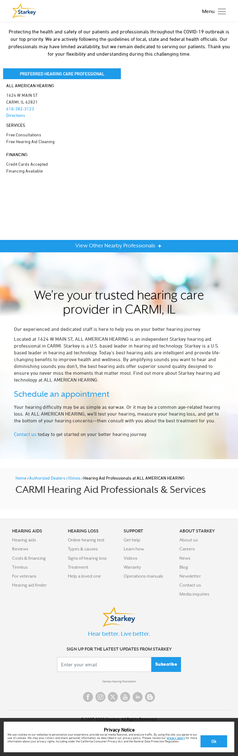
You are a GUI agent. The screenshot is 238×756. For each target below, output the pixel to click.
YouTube (125, 697)
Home (21, 478)
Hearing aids (24, 539)
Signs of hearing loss (87, 558)
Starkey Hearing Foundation (119, 681)
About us (188, 539)
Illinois (75, 478)
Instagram (100, 697)
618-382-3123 (20, 108)
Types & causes (83, 548)
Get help (132, 539)
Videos (130, 558)
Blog (183, 567)
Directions (15, 115)
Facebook (88, 697)
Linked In (138, 697)
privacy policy (176, 738)
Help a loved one (84, 576)
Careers (187, 548)
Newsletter (190, 576)
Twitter (113, 697)
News (184, 558)
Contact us (25, 434)
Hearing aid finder (29, 585)
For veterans (24, 576)
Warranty (132, 567)
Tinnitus (20, 567)
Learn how (134, 548)
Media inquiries (194, 594)
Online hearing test (86, 539)
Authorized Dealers (47, 478)
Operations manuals (143, 576)
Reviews (20, 548)
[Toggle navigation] (212, 11)
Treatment (78, 567)
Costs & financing (29, 558)
